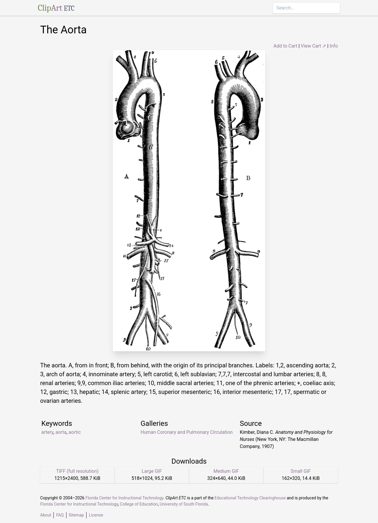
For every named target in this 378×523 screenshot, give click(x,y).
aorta (61, 432)
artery (47, 432)
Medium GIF (226, 471)
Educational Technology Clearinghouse (250, 498)
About (45, 515)
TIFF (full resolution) (77, 471)
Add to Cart (285, 46)
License (96, 515)
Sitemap (76, 515)
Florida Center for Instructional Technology (124, 498)
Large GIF (152, 471)
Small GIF (301, 471)
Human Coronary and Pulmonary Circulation (187, 432)
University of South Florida (184, 504)
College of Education (139, 504)
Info (334, 46)
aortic (75, 432)
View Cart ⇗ (313, 46)
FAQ (59, 515)
